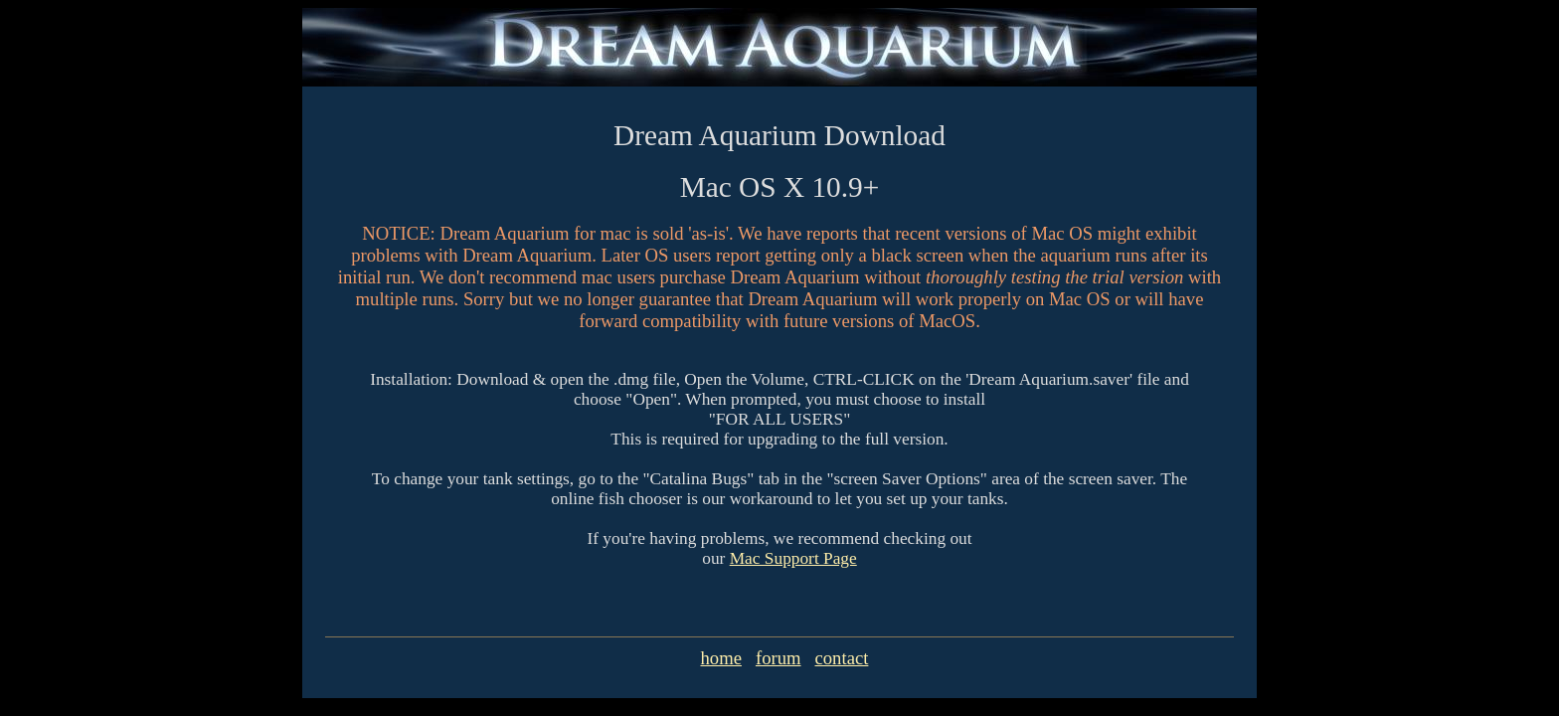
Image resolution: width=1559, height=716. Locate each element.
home (720, 657)
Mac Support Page (793, 558)
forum (778, 657)
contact (842, 657)
